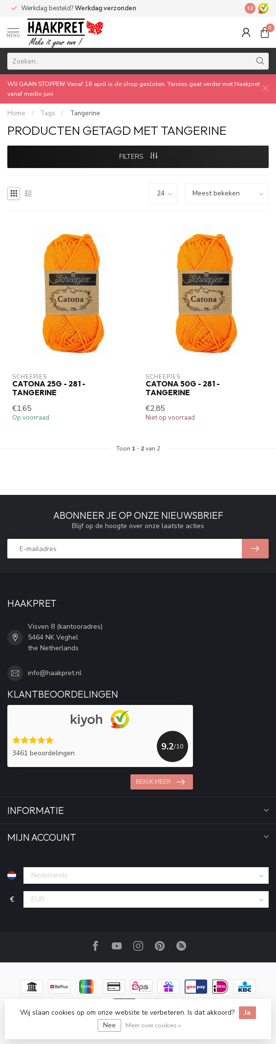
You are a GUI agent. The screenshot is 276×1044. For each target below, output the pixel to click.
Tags (47, 113)
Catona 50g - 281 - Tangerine (183, 388)
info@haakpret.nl (55, 673)
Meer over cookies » (153, 1025)
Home (16, 113)
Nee (109, 1025)
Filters (138, 156)
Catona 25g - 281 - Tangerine (48, 388)
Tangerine (85, 113)
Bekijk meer (160, 782)
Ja (247, 1012)
